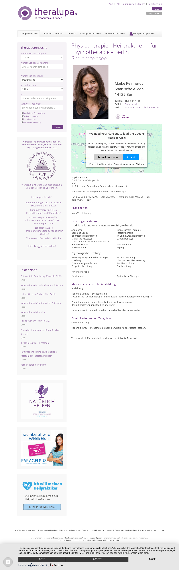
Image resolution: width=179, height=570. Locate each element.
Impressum (107, 530)
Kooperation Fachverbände (126, 530)
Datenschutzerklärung (91, 530)
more (152, 559)
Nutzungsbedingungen (70, 530)
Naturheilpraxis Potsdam (33, 312)
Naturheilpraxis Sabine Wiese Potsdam (41, 303)
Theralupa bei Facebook (48, 530)
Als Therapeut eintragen (25, 530)
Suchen (58, 127)
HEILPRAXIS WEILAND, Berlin (35, 321)
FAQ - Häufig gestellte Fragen (130, 3)
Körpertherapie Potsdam (33, 364)
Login (157, 9)
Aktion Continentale (148, 530)
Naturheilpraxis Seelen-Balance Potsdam (42, 285)
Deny (42, 559)
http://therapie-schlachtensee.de (142, 107)
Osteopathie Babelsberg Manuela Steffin (41, 276)
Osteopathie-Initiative (90, 33)
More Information (108, 157)
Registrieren (154, 13)
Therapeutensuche (29, 33)
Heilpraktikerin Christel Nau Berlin (38, 294)
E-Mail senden (132, 104)
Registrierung (155, 3)
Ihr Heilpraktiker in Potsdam (35, 342)
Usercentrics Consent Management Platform (122, 164)
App (111, 3)
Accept (131, 157)
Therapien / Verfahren (52, 33)
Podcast (72, 33)
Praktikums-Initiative (115, 33)
